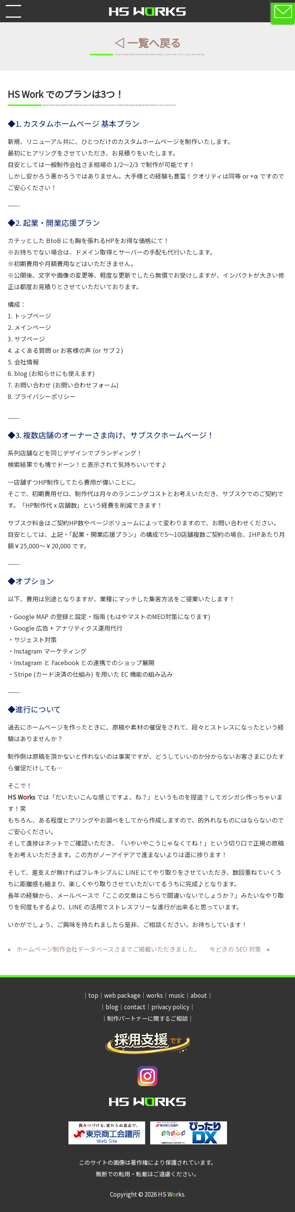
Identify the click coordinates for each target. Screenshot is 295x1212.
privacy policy (170, 1007)
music (177, 995)
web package (122, 995)
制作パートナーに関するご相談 (147, 1018)
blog (112, 1007)
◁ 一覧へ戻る (147, 42)
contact (135, 1007)
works (154, 995)
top (93, 995)
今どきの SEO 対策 (235, 949)
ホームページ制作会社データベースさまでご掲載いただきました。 (108, 949)
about (199, 995)
